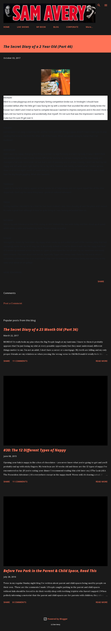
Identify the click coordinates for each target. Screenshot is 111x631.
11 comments (19, 361)
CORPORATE (72, 27)
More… (89, 27)
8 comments (19, 602)
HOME (6, 27)
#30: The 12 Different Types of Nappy (34, 450)
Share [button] (101, 281)
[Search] (99, 5)
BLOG (56, 27)
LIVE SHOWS (23, 27)
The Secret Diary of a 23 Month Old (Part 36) (40, 329)
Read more (102, 361)
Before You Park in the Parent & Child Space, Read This (50, 570)
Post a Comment (12, 303)
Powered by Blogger (55, 619)
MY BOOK (41, 27)
